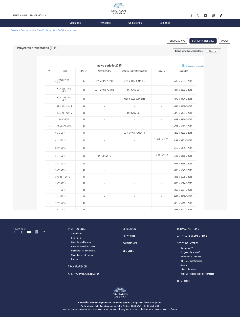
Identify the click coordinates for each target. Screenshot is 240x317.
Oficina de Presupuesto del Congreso (197, 273)
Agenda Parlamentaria (192, 236)
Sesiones (165, 22)
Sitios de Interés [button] (187, 243)
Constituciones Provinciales (83, 246)
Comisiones (135, 22)
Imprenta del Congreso (190, 256)
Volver (224, 40)
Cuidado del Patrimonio (82, 255)
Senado (183, 265)
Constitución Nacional (81, 242)
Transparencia (38, 15)
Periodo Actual (177, 40)
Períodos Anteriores (203, 40)
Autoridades (76, 233)
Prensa (74, 259)
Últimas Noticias (188, 228)
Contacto (183, 281)
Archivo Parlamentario (83, 273)
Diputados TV (186, 248)
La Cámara (76, 237)
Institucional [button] (20, 15)
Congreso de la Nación (190, 252)
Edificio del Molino (188, 269)
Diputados (75, 22)
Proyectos (105, 22)
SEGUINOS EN (19, 228)
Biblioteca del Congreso (191, 261)
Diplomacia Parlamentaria (83, 250)
